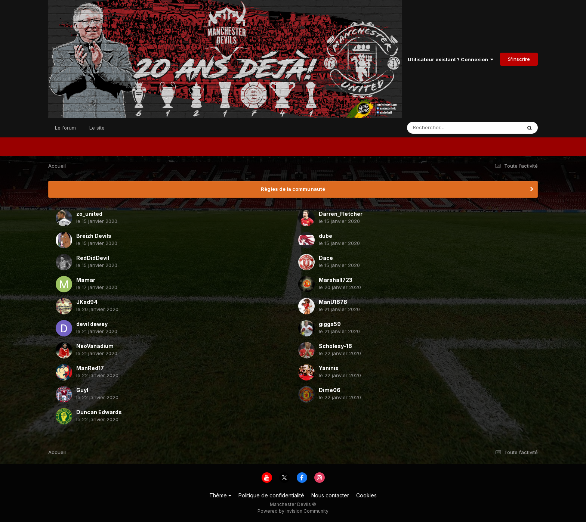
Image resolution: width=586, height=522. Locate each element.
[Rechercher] (442, 128)
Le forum (65, 128)
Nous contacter (330, 495)
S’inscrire (519, 59)
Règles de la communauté (293, 189)
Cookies (366, 495)
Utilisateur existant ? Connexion (450, 59)
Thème (220, 495)
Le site (97, 128)
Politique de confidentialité (271, 495)
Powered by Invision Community (293, 511)
